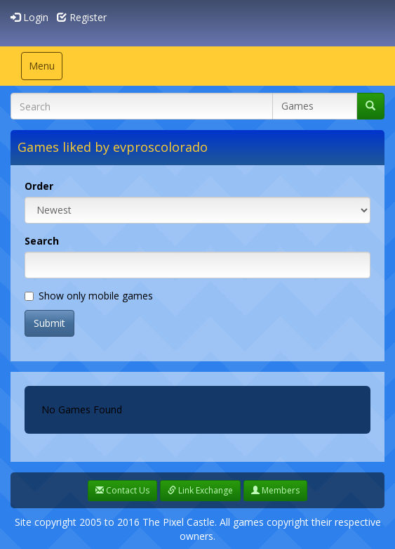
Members (275, 490)
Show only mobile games (89, 295)
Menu (45, 69)
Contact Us (122, 490)
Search (42, 240)
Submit (49, 323)
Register (82, 17)
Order (39, 186)
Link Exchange (200, 490)
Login (29, 17)
